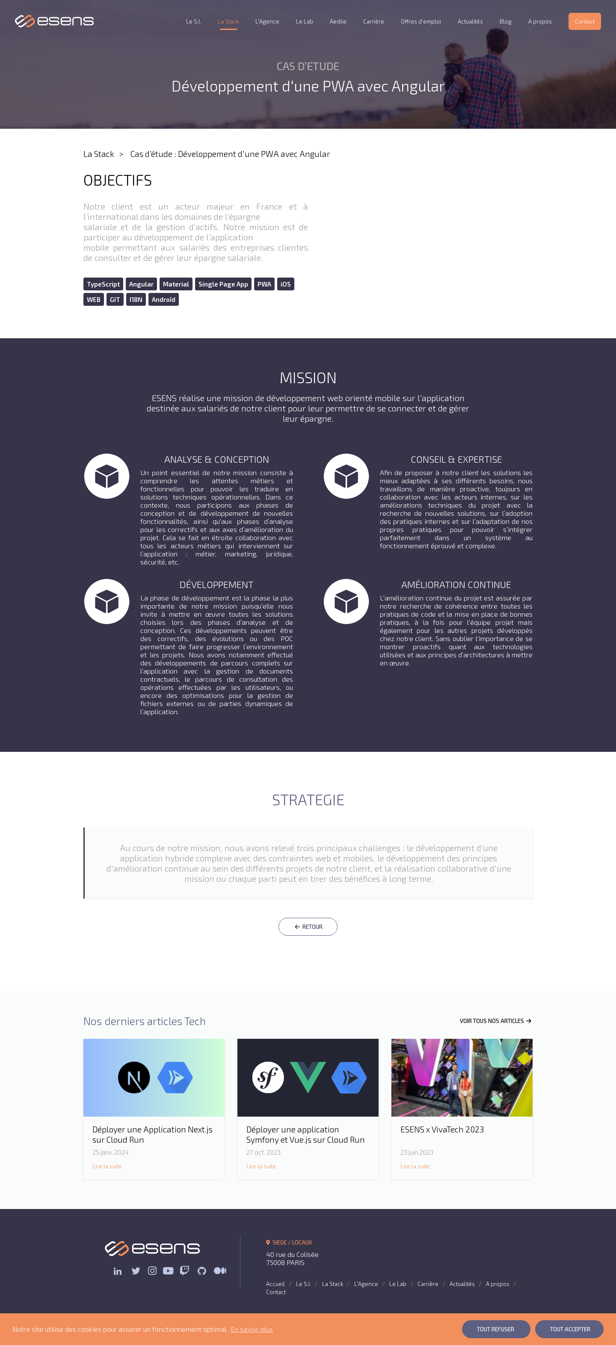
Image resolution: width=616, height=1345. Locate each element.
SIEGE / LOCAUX (289, 1242)
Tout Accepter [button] (570, 1329)
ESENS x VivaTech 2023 (442, 1129)
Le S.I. (193, 21)
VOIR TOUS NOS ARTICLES (496, 1020)
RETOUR (307, 926)
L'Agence (267, 21)
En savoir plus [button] (252, 1329)
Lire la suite (107, 1166)
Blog (506, 21)
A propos (540, 21)
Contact (585, 21)
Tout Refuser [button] (495, 1329)
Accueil (275, 1283)
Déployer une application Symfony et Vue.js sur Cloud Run (305, 1134)
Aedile (338, 21)
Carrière (373, 21)
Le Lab (304, 21)
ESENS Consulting (54, 21)
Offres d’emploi (421, 21)
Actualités (470, 21)
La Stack (228, 21)
